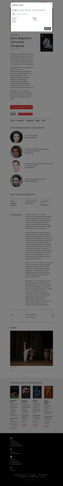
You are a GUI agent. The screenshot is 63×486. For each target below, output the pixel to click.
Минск (35, 18)
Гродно (14, 22)
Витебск (14, 18)
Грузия (21, 10)
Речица (35, 20)
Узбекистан (41, 10)
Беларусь (15, 10)
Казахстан (28, 10)
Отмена (47, 29)
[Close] (50, 4)
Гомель (14, 20)
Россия (34, 10)
